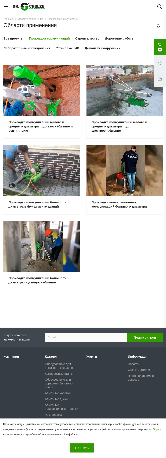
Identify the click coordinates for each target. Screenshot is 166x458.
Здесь (157, 429)
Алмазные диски (56, 399)
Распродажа (53, 414)
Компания (11, 356)
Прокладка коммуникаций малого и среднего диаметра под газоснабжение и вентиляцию (40, 126)
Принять (82, 448)
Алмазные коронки (58, 393)
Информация (138, 356)
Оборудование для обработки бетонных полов (59, 383)
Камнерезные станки (59, 373)
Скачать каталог (139, 370)
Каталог (51, 356)
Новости (133, 364)
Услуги (91, 356)
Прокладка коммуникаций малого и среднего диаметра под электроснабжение (119, 126)
